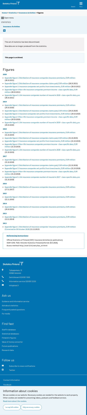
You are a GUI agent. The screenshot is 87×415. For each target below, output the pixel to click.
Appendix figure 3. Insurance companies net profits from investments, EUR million (38, 86)
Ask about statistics (10, 305)
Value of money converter (12, 342)
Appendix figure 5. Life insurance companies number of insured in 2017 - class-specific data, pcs (42, 177)
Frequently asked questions (13, 309)
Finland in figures (9, 338)
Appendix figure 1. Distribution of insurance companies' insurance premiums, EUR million (40, 217)
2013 (5, 213)
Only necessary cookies (31, 407)
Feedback (7, 385)
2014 (5, 203)
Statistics (13, 13)
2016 (5, 183)
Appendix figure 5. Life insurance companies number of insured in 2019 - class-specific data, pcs (42, 122)
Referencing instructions (17, 235)
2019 (5, 101)
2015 (5, 193)
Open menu (7, 18)
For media (6, 313)
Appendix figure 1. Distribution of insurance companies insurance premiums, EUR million (40, 78)
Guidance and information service (15, 301)
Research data (8, 350)
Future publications (10, 346)
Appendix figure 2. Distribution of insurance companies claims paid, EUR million (36, 83)
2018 (5, 129)
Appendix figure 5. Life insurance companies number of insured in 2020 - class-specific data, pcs (42, 95)
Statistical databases (10, 334)
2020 (5, 74)
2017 (5, 156)
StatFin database (9, 329)
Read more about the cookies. (15, 401)
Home (4, 13)
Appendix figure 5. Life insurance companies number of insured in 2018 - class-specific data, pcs (42, 150)
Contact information (11, 380)
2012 (5, 223)
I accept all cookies (12, 407)
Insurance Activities (27, 13)
